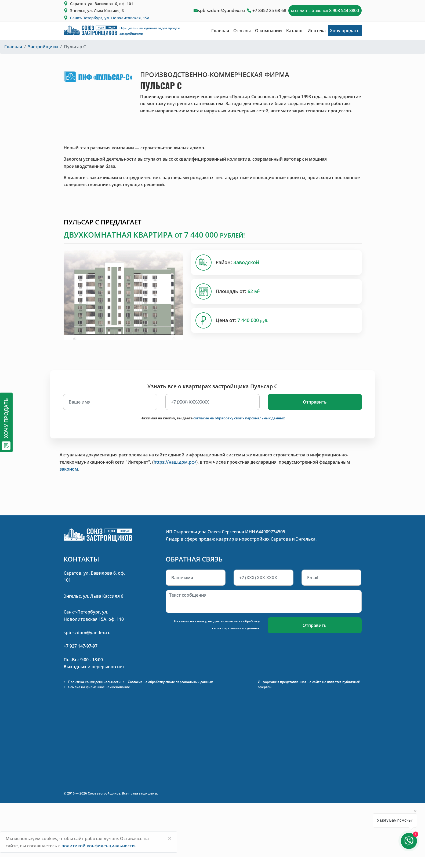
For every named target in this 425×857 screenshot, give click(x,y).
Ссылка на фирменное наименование (99, 687)
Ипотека (316, 31)
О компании (268, 31)
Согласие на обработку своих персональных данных (170, 681)
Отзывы (242, 31)
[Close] (169, 838)
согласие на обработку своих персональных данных (239, 418)
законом (69, 469)
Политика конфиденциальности (94, 681)
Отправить (315, 402)
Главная (220, 31)
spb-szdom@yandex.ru (221, 10)
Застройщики (43, 47)
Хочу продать (344, 31)
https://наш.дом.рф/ (175, 462)
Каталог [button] (294, 31)
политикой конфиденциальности (98, 846)
